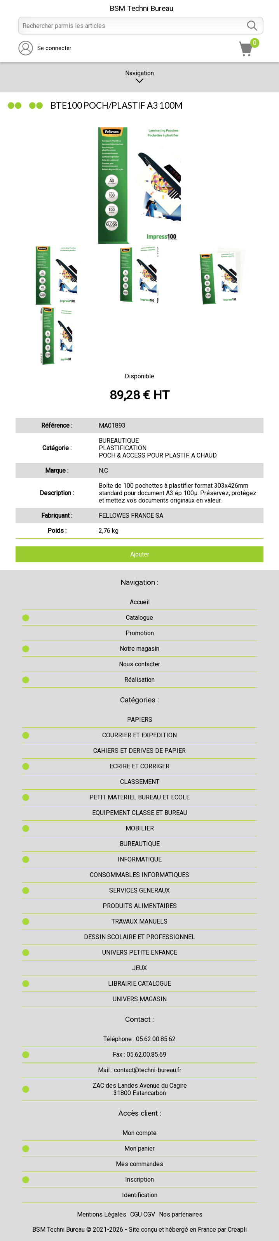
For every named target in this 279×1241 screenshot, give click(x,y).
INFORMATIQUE (140, 859)
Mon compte (139, 1133)
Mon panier (139, 1148)
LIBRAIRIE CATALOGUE (139, 983)
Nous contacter (139, 664)
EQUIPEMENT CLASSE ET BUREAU (139, 812)
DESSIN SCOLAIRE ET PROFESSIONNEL (139, 937)
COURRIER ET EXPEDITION (139, 735)
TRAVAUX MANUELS (139, 921)
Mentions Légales (101, 1214)
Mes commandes (139, 1164)
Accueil (140, 602)
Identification (139, 1195)
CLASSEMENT (139, 781)
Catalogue (139, 617)
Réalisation (139, 679)
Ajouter (139, 554)
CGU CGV (142, 1214)
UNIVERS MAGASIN (140, 999)
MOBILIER (140, 828)
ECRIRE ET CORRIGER (139, 766)
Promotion (140, 633)
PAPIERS (139, 719)
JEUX (139, 968)
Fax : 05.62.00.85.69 (139, 1054)
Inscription (139, 1179)
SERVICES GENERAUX (139, 890)
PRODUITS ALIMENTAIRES (140, 906)
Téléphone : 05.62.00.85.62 (139, 1039)
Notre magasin (139, 648)
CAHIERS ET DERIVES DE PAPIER (139, 750)
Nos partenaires (180, 1214)
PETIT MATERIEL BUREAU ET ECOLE (139, 797)
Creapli (237, 1229)
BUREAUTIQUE (140, 844)
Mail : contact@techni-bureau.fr (139, 1070)
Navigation (139, 77)
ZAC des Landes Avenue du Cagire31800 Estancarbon (139, 1089)
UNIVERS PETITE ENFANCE (139, 952)
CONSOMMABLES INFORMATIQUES (139, 875)
